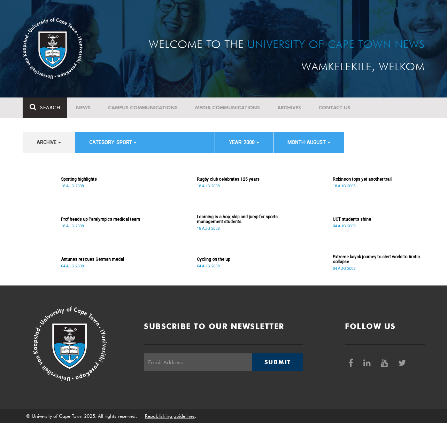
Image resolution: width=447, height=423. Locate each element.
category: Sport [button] (113, 142)
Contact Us (334, 107)
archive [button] (49, 142)
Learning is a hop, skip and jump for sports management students (237, 219)
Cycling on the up (213, 259)
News (83, 107)
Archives (289, 107)
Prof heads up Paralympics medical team (100, 219)
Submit (277, 362)
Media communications (227, 107)
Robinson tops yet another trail (362, 179)
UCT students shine (352, 219)
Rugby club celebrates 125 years (228, 179)
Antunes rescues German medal (92, 259)
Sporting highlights (79, 179)
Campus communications (143, 107)
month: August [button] (308, 142)
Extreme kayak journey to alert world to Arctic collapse (376, 259)
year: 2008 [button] (244, 142)
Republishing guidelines (170, 416)
